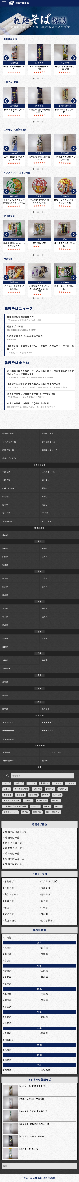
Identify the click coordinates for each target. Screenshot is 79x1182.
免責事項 (6, 752)
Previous (4, 58)
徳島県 (5, 695)
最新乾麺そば (10, 39)
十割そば (6, 472)
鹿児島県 (46, 709)
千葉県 (45, 608)
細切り (5, 505)
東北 (39, 942)
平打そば (28, 800)
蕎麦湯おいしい (10, 812)
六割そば (63, 789)
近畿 (39, 1028)
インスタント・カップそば (17, 172)
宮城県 (5, 565)
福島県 (45, 556)
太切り (45, 505)
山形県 (5, 556)
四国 (39, 1055)
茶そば (45, 496)
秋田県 (5, 548)
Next (72, 58)
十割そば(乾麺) (11, 82)
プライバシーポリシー (51, 752)
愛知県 (5, 586)
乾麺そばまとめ (16, 363)
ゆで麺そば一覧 (48, 441)
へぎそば (19, 783)
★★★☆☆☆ (48, 730)
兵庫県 (45, 660)
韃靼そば (37, 812)
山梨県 (45, 578)
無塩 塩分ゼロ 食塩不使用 (15, 806)
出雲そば (7, 795)
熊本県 (5, 709)
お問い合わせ (8, 760)
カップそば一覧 (9, 441)
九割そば (70, 783)
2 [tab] (38, 80)
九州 (39, 1065)
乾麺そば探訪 (22, 3)
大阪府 (5, 660)
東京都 (5, 608)
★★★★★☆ (48, 722)
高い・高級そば (53, 812)
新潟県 (5, 578)
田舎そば (6, 496)
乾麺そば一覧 (48, 433)
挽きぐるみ (42, 800)
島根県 (5, 682)
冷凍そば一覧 (8, 450)
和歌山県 (6, 668)
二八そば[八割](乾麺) (15, 129)
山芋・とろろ (8, 488)
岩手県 (45, 548)
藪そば (25, 812)
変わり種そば (48, 521)
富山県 (45, 586)
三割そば (57, 783)
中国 (39, 1045)
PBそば (45, 513)
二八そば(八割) (48, 472)
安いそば (6, 513)
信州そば (46, 480)
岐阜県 (5, 595)
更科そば (46, 488)
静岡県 (5, 647)
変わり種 (33, 795)
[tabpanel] (14, 59)
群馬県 (5, 625)
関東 (39, 988)
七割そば (44, 783)
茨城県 (45, 616)
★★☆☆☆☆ (8, 739)
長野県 (5, 638)
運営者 (45, 760)
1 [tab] (33, 80)
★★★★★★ (8, 722)
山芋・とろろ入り (11, 800)
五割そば (6, 480)
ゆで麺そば (9, 215)
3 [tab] (42, 80)
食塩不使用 (7, 521)
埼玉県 (5, 616)
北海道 (5, 535)
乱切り (6, 789)
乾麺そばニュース (18, 308)
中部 (39, 965)
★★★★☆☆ (8, 730)
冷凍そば (8, 258)
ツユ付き (32, 783)
